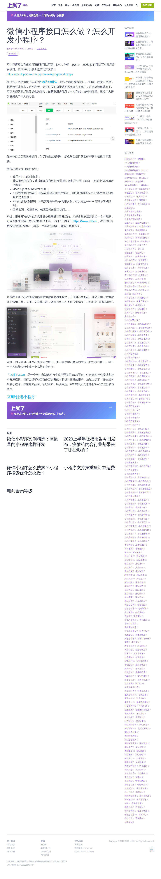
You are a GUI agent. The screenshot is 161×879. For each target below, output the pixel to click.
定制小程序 (130, 309)
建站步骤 (141, 575)
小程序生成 (144, 492)
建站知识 (129, 582)
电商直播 (143, 695)
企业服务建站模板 (133, 211)
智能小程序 (142, 661)
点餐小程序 (143, 680)
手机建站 (144, 620)
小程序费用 (131, 526)
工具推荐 (129, 549)
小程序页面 (130, 541)
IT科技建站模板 (132, 163)
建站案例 (140, 571)
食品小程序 (143, 811)
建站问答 (129, 601)
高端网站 (129, 822)
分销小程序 (130, 249)
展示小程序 (143, 541)
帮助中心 (117, 5)
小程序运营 (143, 533)
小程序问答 (143, 537)
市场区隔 (140, 549)
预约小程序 (130, 811)
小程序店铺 (130, 402)
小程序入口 (130, 342)
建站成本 (141, 560)
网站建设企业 (144, 728)
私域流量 (130, 713)
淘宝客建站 (143, 676)
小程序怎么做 (144, 432)
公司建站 (145, 241)
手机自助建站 (131, 631)
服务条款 (11, 848)
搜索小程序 (130, 638)
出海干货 (142, 245)
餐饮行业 (129, 818)
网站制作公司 (131, 724)
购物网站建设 (131, 796)
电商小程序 (131, 695)
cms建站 (143, 178)
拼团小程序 (141, 635)
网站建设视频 (131, 743)
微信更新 (129, 612)
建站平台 (130, 560)
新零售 (128, 653)
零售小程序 (137, 803)
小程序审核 (130, 391)
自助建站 (142, 773)
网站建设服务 (131, 740)
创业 (140, 249)
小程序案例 (131, 481)
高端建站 (140, 818)
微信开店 (143, 608)
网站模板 (141, 751)
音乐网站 (140, 807)
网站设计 (130, 758)
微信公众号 (130, 605)
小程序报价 (130, 444)
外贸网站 (130, 301)
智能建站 (129, 665)
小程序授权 (130, 447)
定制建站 (142, 309)
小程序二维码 (144, 324)
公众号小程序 (132, 241)
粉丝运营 (129, 721)
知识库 (44, 844)
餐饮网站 (143, 815)
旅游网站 (129, 657)
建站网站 (129, 590)
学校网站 (129, 305)
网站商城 (144, 724)
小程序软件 (130, 533)
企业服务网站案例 (133, 215)
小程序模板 (144, 481)
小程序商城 (143, 376)
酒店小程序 (142, 799)
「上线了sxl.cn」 (17, 374)
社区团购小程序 (143, 710)
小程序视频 (143, 519)
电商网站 (130, 698)
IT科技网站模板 (132, 170)
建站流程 (130, 578)
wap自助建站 (131, 185)
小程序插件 (130, 455)
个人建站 (130, 196)
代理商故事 (130, 204)
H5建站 (141, 159)
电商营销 (141, 698)
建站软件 (140, 597)
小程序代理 (131, 328)
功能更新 (130, 264)
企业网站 (129, 223)
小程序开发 (144, 402)
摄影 (127, 642)
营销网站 (130, 788)
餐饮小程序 (131, 815)
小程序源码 (131, 492)
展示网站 (129, 545)
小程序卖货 (143, 365)
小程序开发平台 (132, 417)
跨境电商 (130, 799)
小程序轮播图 (144, 530)
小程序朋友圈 (131, 470)
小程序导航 (143, 391)
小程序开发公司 (132, 410)
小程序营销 (143, 515)
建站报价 (140, 563)
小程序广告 (144, 399)
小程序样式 (130, 477)
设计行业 (129, 792)
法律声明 (11, 851)
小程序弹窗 (130, 432)
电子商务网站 (143, 702)
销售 (127, 803)
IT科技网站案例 (132, 166)
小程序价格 (145, 331)
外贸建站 (142, 298)
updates (129, 181)
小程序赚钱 (144, 526)
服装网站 (129, 668)
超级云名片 (86, 5)
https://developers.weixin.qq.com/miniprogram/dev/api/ (40, 74)
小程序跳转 (130, 530)
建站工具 (141, 556)
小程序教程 (131, 466)
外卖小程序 (130, 298)
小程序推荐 (144, 451)
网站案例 (130, 751)
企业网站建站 (142, 223)
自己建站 (129, 777)
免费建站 (147, 5)
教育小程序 (130, 646)
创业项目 (129, 256)
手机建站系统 (131, 623)
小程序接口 (13, 54)
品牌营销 (140, 279)
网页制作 (140, 762)
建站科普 (140, 582)
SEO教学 (140, 174)
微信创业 (142, 605)
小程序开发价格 (132, 406)
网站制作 (140, 721)
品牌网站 (129, 279)
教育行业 (129, 650)
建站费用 (129, 597)
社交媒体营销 (131, 706)
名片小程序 (131, 275)
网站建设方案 (131, 736)
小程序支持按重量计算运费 (89, 467)
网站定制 (45, 855)
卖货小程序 (143, 268)
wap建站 (140, 181)
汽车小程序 (130, 676)
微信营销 (140, 612)
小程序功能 (131, 361)
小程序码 (129, 507)
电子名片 (130, 702)
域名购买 (137, 294)
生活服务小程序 (132, 687)
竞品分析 (129, 717)
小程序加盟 (144, 361)
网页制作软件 (131, 766)
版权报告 (129, 683)
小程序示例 (141, 507)
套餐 (97, 5)
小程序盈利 (143, 500)
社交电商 (144, 706)
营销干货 (142, 784)
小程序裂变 (130, 519)
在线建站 (143, 290)
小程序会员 (130, 339)
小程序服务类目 (132, 474)
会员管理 (129, 230)
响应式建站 (130, 282)
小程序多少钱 (144, 384)
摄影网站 (136, 642)
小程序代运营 (131, 331)
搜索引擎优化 (144, 638)
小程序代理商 (145, 328)
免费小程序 (131, 234)
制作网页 (143, 260)
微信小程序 (131, 608)
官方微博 (79, 844)
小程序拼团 (143, 444)
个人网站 (141, 196)
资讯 (60, 5)
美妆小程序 (130, 773)
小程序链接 (130, 537)
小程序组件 (130, 515)
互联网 (143, 200)
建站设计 (140, 593)
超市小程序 (145, 796)
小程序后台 (130, 376)
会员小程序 (145, 226)
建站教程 (140, 567)
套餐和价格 (46, 848)
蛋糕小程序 (142, 788)
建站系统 (140, 586)
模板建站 (129, 672)
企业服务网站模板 (133, 219)
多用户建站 (142, 301)
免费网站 (129, 238)
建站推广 (129, 567)
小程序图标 (143, 380)
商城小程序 (131, 286)
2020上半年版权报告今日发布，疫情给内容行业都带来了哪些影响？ (90, 445)
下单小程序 (144, 189)
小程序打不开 (131, 440)
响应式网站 (143, 282)
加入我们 (128, 5)
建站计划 (129, 593)
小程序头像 (130, 387)
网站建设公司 (132, 732)
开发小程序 (141, 601)
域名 (128, 294)
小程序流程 (131, 489)
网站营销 (140, 754)
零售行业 (129, 807)
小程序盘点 (130, 503)
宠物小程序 (141, 312)
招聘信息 (11, 844)
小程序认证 (130, 522)
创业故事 (129, 253)
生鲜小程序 (130, 691)
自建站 (139, 777)
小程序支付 (143, 459)
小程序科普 (143, 511)
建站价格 (137, 552)
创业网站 (140, 253)
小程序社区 (130, 511)
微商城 (128, 616)
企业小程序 (143, 204)
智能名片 (130, 661)
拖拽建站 (129, 635)
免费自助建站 (142, 238)
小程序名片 (145, 372)
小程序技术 (145, 440)
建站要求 (140, 590)
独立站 (139, 683)
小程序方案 (145, 466)
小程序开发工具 (132, 414)
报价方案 (144, 631)
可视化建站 (141, 271)
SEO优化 (129, 174)
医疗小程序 (130, 268)
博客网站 (129, 271)
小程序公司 (143, 342)
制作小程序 (131, 260)
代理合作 (106, 5)
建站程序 (129, 586)
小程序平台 (131, 399)
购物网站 (140, 792)
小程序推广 (131, 451)
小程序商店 (130, 380)
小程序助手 (130, 365)
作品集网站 (141, 230)
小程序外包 (130, 384)
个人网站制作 (131, 200)
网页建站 (144, 766)
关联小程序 (130, 245)
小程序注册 (143, 485)
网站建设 (130, 728)
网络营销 (129, 762)
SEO (144, 170)
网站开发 (144, 743)
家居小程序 (130, 316)
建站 (67, 5)
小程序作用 (143, 339)
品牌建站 (143, 275)
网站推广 (129, 747)
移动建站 (141, 713)
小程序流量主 (145, 489)
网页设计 (140, 770)
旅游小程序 (139, 653)
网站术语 (140, 747)
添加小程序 (130, 680)
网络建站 (141, 758)
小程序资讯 (42, 49)
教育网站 (142, 646)
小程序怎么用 (131, 436)
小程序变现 (143, 369)
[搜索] (137, 5)
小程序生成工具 (132, 496)
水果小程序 (141, 672)
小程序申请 (130, 500)
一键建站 (144, 185)
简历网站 (140, 717)
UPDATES (131, 178)
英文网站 (129, 781)
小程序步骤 (130, 485)
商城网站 (143, 286)
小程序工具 (131, 395)
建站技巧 (129, 563)
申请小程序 (143, 691)
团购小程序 (130, 159)
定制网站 (129, 312)
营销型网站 (141, 781)
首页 (53, 5)
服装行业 (140, 668)
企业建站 (130, 208)
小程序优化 (143, 335)
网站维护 (129, 754)
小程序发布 (130, 369)
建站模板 (130, 575)
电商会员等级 (19, 490)
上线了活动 (131, 189)
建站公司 (130, 556)
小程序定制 (143, 387)
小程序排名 (143, 447)
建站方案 (129, 571)
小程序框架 (143, 477)
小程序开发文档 (132, 421)
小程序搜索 (143, 455)
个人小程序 (141, 193)
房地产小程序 (131, 620)
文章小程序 (141, 650)
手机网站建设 (131, 627)
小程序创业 (130, 350)
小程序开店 (130, 429)
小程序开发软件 (132, 425)
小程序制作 (131, 354)
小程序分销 (143, 346)
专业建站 (129, 193)
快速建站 (138, 616)
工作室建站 (141, 545)
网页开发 (129, 770)
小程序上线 (130, 324)
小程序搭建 (130, 459)
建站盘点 (141, 578)
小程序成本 (145, 436)
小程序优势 (130, 335)
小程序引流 (143, 429)
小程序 (75, 5)
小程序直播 (143, 503)
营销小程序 (130, 784)
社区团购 (129, 710)
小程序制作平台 (132, 357)
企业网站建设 (131, 226)
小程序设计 (143, 522)
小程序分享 (130, 346)
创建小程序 (141, 256)
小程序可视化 (131, 372)
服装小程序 (141, 665)
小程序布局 (144, 395)
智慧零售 (140, 657)
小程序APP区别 (132, 320)
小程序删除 (143, 350)
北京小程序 (142, 264)
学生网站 (140, 305)
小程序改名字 (131, 462)
